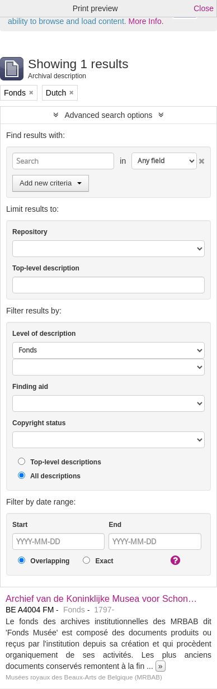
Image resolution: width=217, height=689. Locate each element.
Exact (98, 561)
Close (204, 8)
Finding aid (30, 387)
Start (19, 525)
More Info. (146, 21)
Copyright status (38, 423)
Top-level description (45, 268)
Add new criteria (51, 183)
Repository (30, 232)
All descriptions (49, 476)
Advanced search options (108, 115)
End (114, 525)
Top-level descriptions (59, 462)
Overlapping (43, 561)
